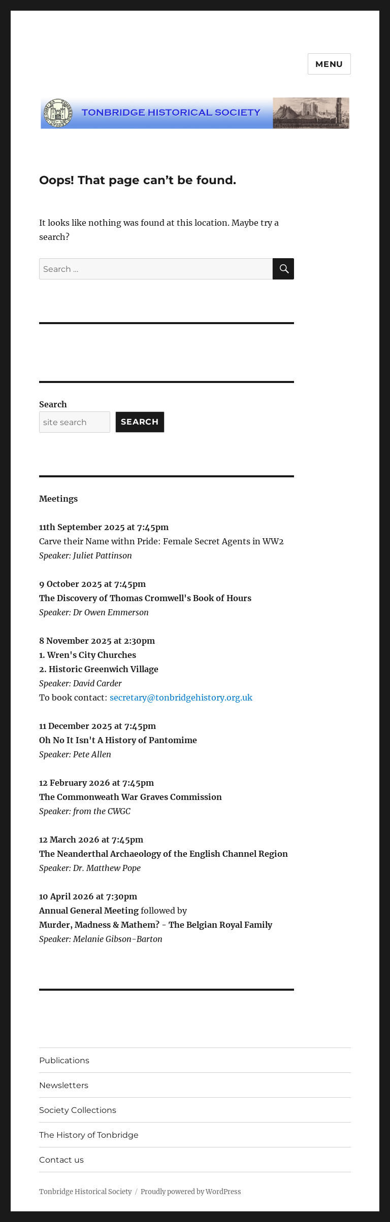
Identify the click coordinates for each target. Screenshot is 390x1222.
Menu (329, 64)
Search (53, 404)
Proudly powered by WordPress (191, 1192)
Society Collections (77, 1110)
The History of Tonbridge (89, 1135)
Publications (64, 1060)
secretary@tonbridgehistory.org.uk (181, 697)
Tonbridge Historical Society (85, 1192)
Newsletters (63, 1085)
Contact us (61, 1160)
